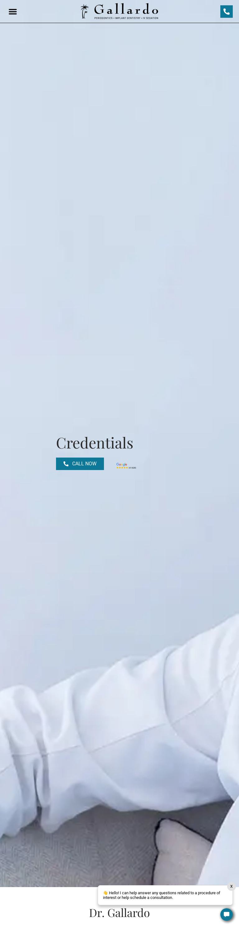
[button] (12, 11)
